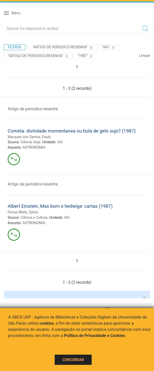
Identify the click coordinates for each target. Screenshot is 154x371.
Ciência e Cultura (33, 217)
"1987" (85, 56)
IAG (60, 142)
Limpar (144, 55)
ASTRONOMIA (33, 147)
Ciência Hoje (30, 142)
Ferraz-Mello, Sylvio (23, 212)
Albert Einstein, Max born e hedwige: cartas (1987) (60, 206)
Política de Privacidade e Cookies (94, 335)
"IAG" (109, 47)
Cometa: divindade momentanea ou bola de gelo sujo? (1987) (72, 131)
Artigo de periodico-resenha (33, 108)
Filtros (14, 47)
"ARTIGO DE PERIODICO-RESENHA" (63, 47)
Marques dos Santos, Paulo (29, 137)
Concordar (73, 360)
